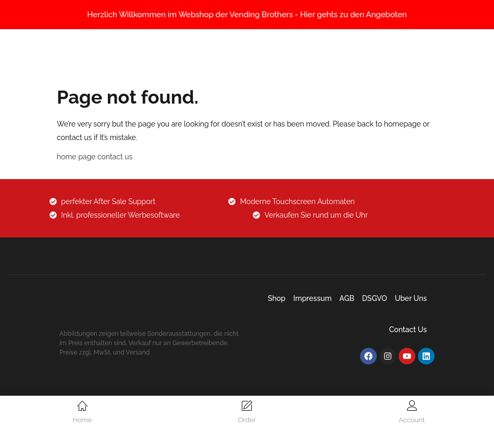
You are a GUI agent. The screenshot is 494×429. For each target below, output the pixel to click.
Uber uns (411, 298)
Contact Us (408, 329)
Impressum (312, 298)
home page (76, 157)
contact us (114, 157)
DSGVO (374, 298)
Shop (277, 298)
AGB (346, 298)
